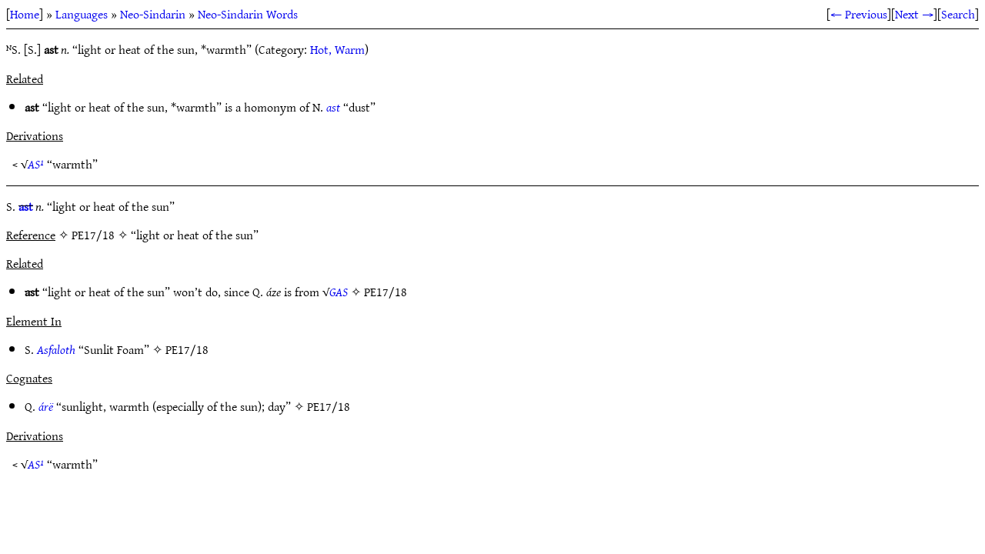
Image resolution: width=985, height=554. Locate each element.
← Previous (858, 14)
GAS (338, 291)
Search (958, 14)
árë (45, 406)
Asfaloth (56, 349)
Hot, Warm (337, 49)
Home (24, 14)
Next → (914, 14)
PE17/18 (385, 291)
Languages (81, 14)
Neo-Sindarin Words (248, 14)
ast (333, 107)
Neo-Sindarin (152, 14)
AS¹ (36, 164)
